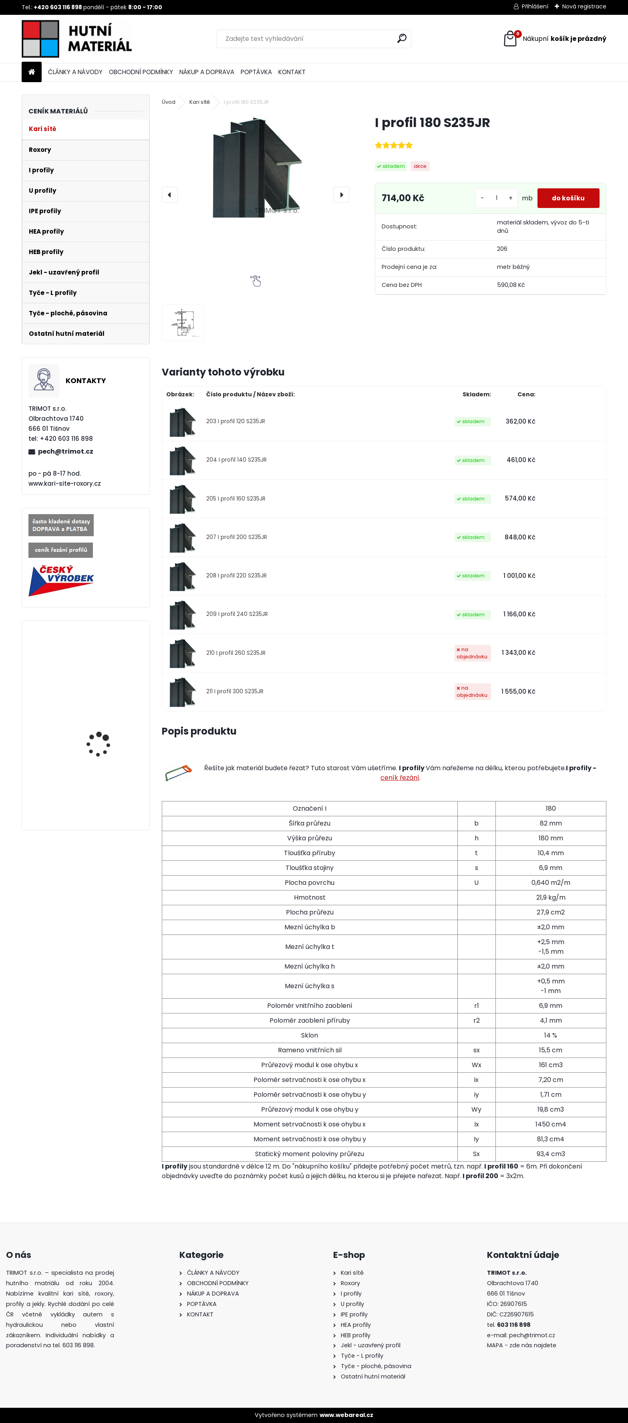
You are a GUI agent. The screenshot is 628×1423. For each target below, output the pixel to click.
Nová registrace (584, 6)
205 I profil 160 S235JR (236, 499)
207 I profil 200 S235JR (236, 537)
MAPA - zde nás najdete (521, 1345)
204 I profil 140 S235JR (236, 460)
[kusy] (495, 201)
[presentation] (170, 195)
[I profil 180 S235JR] (255, 166)
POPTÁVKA (256, 72)
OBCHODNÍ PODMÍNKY (141, 72)
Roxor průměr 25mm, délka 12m (103, 662)
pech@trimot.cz (65, 451)
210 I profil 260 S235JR (236, 653)
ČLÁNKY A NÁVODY (75, 72)
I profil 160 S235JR (99, 777)
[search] (402, 38)
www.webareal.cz (346, 1415)
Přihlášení (535, 6)
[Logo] (77, 39)
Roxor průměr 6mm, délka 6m (102, 721)
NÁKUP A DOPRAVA (206, 72)
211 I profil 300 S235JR (235, 691)
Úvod (168, 102)
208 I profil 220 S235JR (236, 575)
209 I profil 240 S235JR (237, 614)
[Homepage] (32, 72)
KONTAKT (292, 72)
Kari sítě (199, 102)
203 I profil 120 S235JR (235, 421)
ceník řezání (399, 777)
